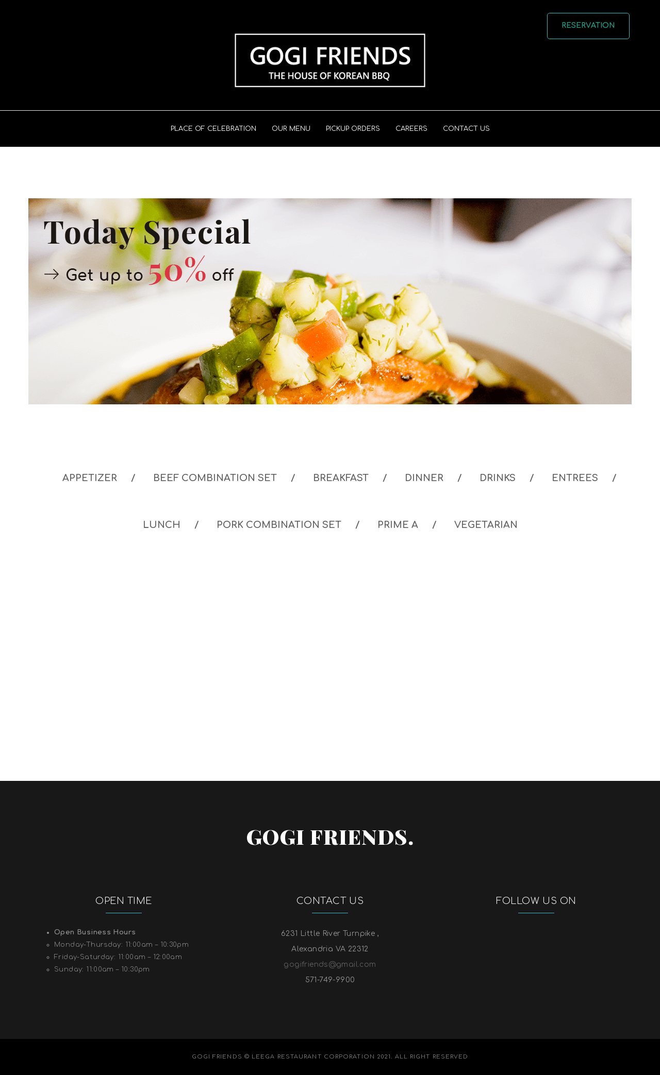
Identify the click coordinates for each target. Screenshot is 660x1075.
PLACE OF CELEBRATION (213, 128)
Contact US (466, 128)
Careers (411, 128)
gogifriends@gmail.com (330, 964)
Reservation (589, 25)
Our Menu (291, 128)
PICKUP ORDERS (353, 128)
